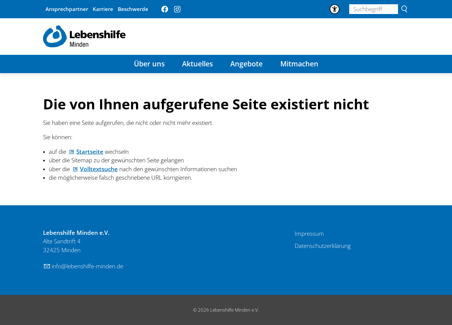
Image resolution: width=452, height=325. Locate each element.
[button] (165, 9)
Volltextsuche (99, 169)
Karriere (103, 8)
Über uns (149, 64)
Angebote (246, 64)
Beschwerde (133, 8)
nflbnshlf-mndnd (87, 266)
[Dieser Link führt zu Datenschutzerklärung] (323, 246)
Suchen (404, 9)
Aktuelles (197, 64)
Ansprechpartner (66, 8)
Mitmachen (299, 64)
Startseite (89, 152)
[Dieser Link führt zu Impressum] (309, 233)
